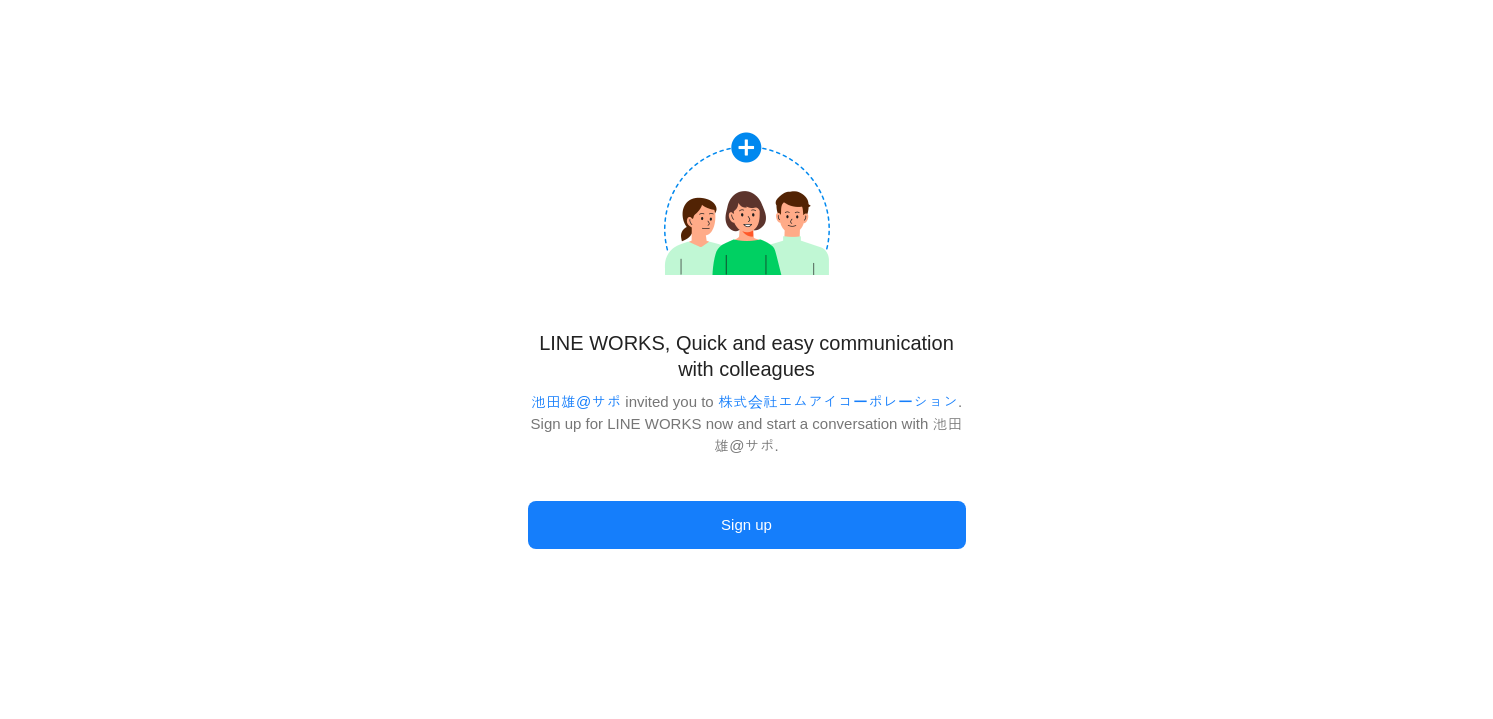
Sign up (746, 524)
